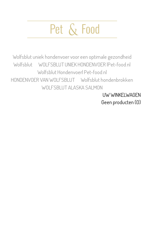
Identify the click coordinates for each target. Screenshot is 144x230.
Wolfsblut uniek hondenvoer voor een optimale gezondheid (72, 56)
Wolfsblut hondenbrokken (107, 79)
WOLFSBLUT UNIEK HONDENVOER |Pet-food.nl (84, 64)
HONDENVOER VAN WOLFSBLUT (43, 79)
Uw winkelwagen (122, 94)
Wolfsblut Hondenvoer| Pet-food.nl (72, 72)
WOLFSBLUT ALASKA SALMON (72, 87)
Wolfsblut (22, 64)
